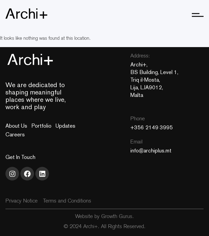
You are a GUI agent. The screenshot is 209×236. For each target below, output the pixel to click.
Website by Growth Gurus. (104, 216)
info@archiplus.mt (150, 150)
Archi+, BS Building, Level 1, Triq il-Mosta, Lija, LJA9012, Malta (154, 79)
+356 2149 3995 (151, 127)
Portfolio (41, 125)
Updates (65, 125)
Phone (137, 119)
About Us (16, 125)
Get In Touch (20, 157)
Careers (15, 134)
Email (136, 142)
